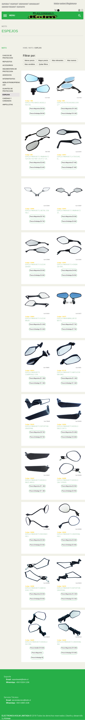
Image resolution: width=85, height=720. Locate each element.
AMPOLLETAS (8, 104)
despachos (23, 4)
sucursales (33, 4)
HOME (25, 48)
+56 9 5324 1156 (22, 682)
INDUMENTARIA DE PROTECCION (10, 70)
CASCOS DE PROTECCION (8, 57)
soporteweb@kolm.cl (20, 679)
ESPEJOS (6, 95)
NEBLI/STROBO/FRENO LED (11, 84)
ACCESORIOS (8, 65)
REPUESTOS (7, 62)
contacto (20, 7)
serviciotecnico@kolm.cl (21, 700)
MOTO (31, 48)
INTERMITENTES (9, 79)
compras (13, 4)
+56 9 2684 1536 (22, 703)
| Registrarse (71, 3)
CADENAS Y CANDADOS (7, 100)
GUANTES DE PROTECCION (8, 90)
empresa (5, 4)
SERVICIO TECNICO (8, 7)
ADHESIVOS (7, 75)
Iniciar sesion (59, 3)
